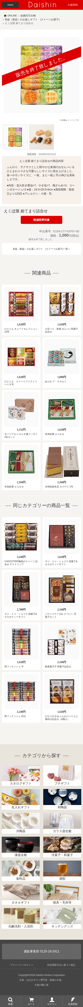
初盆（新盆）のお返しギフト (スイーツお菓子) (32, 19)
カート (31, 1004)
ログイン (52, 1004)
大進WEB (73, 5)
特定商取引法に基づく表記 (61, 965)
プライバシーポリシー (21, 965)
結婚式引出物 (28, 15)
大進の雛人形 (41, 985)
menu (10, 5)
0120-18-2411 (49, 951)
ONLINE (12, 15)
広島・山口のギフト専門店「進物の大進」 (41, 980)
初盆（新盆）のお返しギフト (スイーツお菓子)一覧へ (41, 249)
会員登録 (72, 1004)
